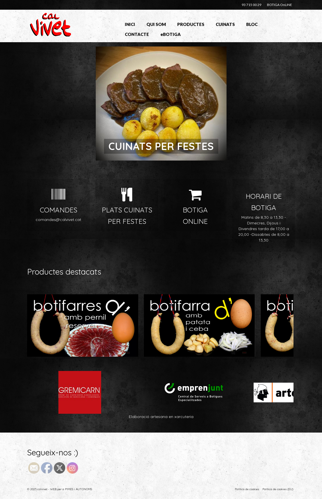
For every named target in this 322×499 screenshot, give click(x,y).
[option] (161, 103)
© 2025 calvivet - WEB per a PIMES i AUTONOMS (59, 489)
